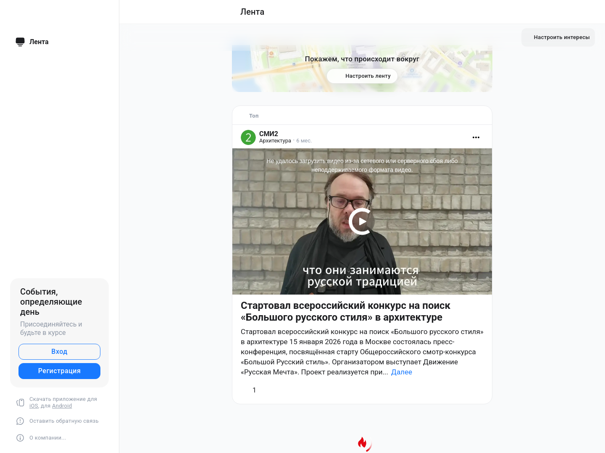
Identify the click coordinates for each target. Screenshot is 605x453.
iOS (33, 406)
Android (62, 406)
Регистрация (59, 371)
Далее (401, 372)
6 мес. (304, 140)
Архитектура (275, 140)
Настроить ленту (362, 76)
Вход (59, 352)
